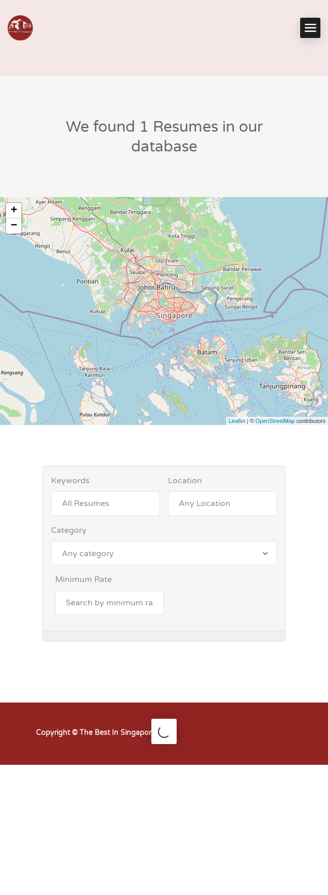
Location (185, 481)
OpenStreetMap (275, 421)
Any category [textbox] (88, 554)
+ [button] (14, 210)
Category (69, 530)
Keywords (70, 481)
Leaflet (237, 421)
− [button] (14, 226)
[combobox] (164, 553)
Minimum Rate (83, 579)
